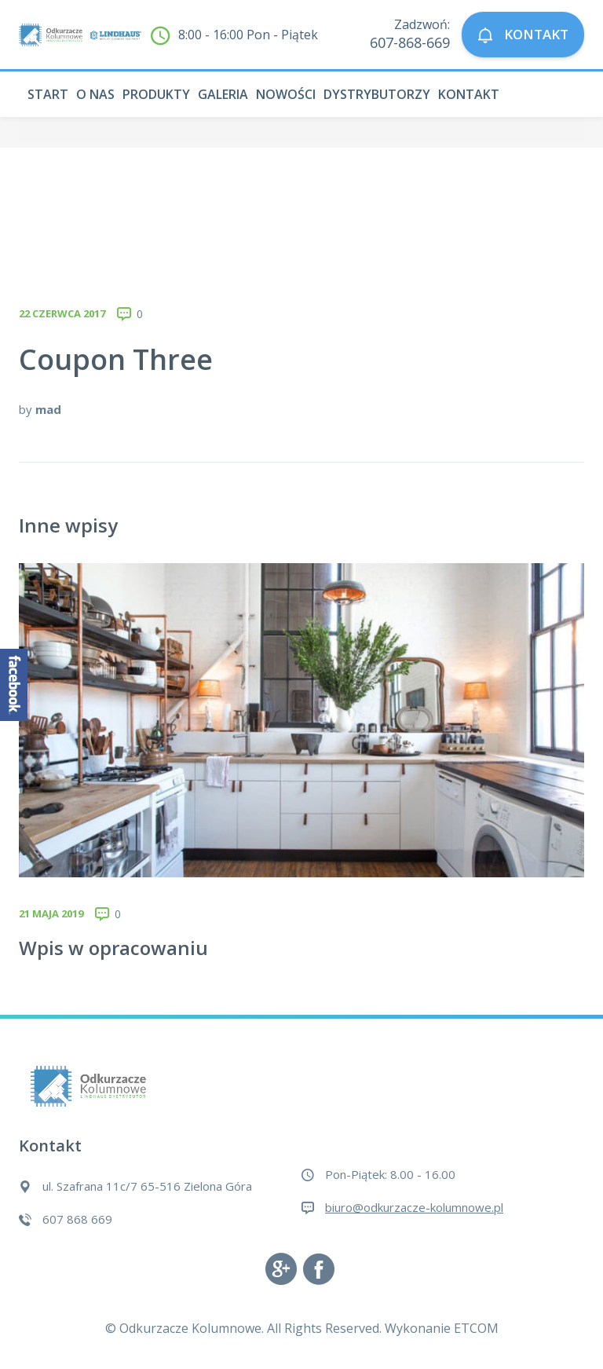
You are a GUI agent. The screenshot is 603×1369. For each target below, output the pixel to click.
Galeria (223, 94)
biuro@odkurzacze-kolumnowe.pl (414, 1207)
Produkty (156, 94)
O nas (95, 94)
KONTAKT (522, 35)
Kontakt (468, 94)
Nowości (286, 94)
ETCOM (476, 1328)
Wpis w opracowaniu (113, 948)
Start (47, 94)
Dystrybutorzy (376, 94)
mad (48, 409)
